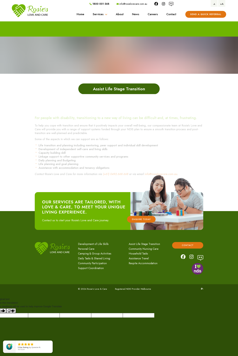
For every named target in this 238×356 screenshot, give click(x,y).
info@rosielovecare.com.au (132, 4)
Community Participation (92, 263)
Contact (171, 14)
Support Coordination (91, 268)
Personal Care (86, 249)
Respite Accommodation (143, 263)
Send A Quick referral (205, 14)
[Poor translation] (11, 310)
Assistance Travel (139, 258)
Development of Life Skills (93, 244)
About (120, 14)
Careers (153, 14)
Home (80, 14)
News (135, 14)
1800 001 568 (99, 4)
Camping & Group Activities (94, 254)
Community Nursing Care (143, 249)
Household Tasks (138, 254)
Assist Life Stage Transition (144, 244)
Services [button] (100, 14)
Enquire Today (141, 219)
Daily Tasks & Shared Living (94, 258)
